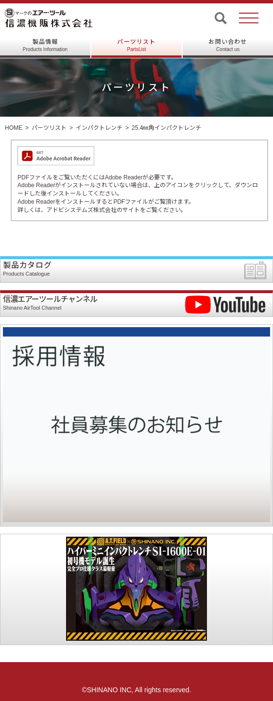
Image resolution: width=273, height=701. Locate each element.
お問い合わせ (227, 45)
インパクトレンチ (99, 127)
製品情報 (45, 45)
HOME (13, 127)
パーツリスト (136, 45)
